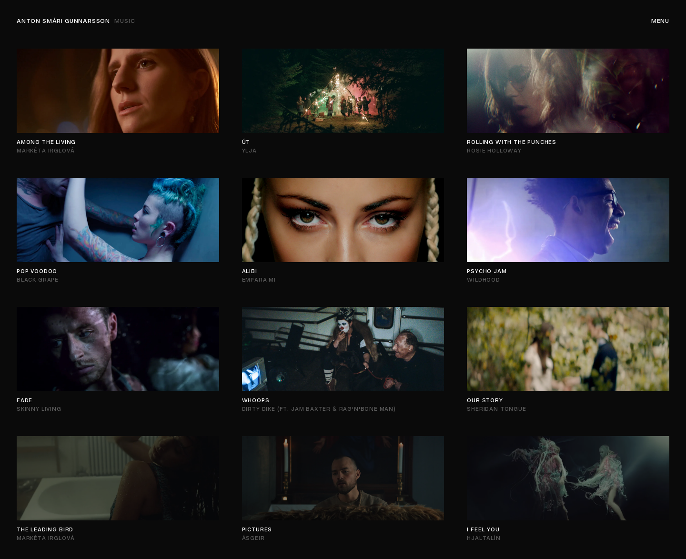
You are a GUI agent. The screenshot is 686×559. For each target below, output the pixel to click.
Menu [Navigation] (660, 21)
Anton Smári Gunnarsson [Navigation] (76, 21)
